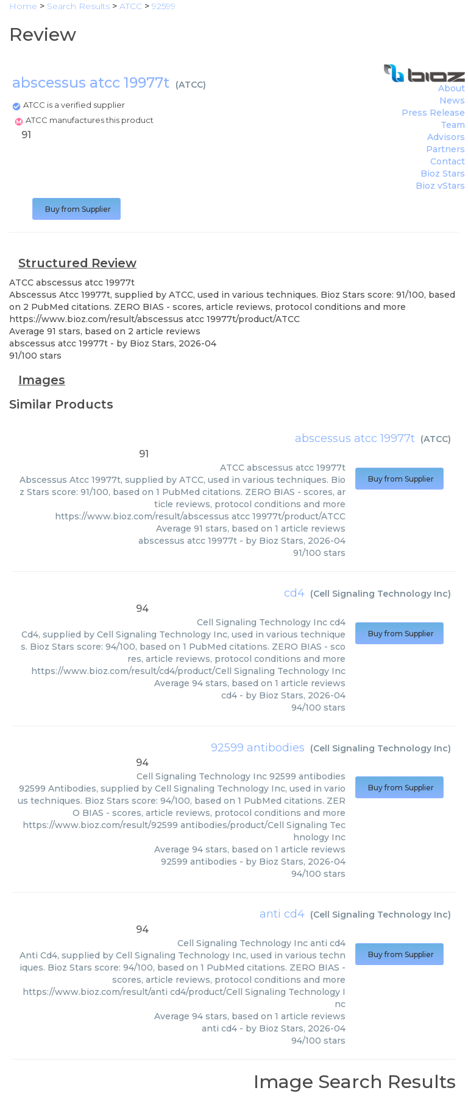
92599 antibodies (258, 747)
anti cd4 (282, 914)
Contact (447, 161)
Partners (445, 149)
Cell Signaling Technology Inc (380, 593)
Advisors (446, 137)
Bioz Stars (442, 173)
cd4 (294, 593)
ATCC (191, 84)
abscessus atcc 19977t (355, 438)
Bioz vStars (440, 185)
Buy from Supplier (76, 209)
